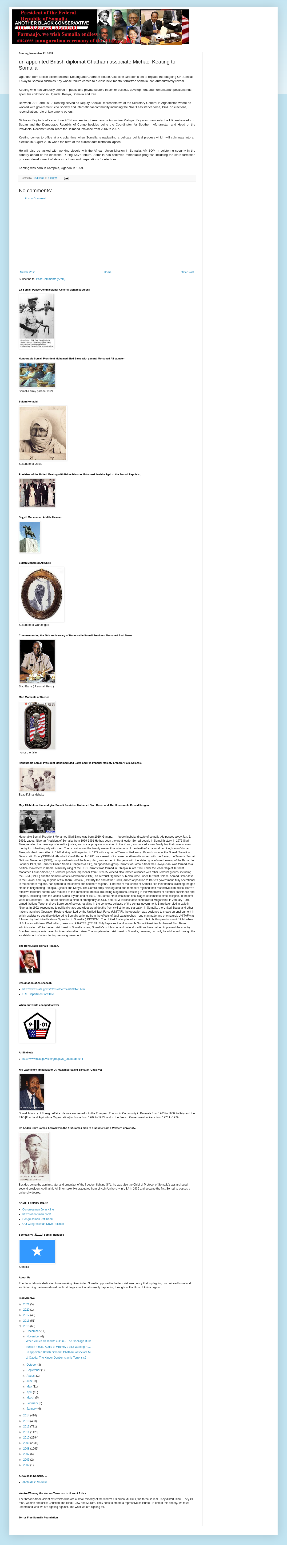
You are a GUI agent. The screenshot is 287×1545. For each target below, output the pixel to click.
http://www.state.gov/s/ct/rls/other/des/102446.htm (53, 989)
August (31, 1375)
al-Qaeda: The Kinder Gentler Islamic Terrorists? (56, 1357)
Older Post (187, 272)
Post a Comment (35, 198)
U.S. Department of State (38, 994)
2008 (26, 1448)
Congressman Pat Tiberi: (37, 1219)
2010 (26, 1437)
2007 (26, 1454)
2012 (26, 1426)
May (30, 1386)
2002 (26, 1465)
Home (108, 272)
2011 (26, 1432)
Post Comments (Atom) (50, 279)
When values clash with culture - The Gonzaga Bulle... (60, 1341)
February (33, 1403)
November (33, 1336)
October (32, 1364)
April (30, 1392)
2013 (26, 1421)
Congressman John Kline (38, 1209)
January (32, 1408)
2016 (26, 1320)
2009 (26, 1443)
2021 (26, 1304)
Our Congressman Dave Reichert (43, 1224)
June (30, 1381)
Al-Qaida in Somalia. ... (36, 1482)
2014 (26, 1415)
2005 (26, 1459)
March (31, 1397)
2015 (26, 1326)
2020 (26, 1309)
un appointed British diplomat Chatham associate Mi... (59, 1352)
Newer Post (27, 272)
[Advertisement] (107, 235)
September (34, 1370)
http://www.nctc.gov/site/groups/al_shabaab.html (52, 1058)
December (33, 1331)
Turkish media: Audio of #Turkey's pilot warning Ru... (59, 1346)
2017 (26, 1315)
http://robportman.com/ (36, 1214)
